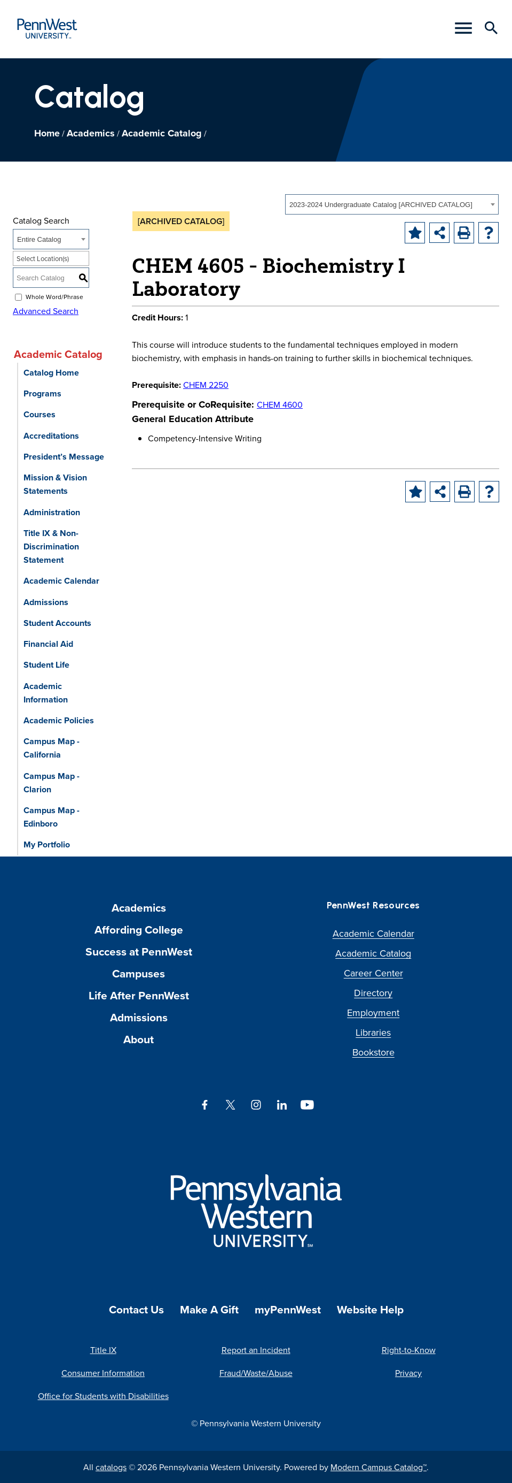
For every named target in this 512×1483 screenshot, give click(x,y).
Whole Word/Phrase (54, 296)
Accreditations (51, 436)
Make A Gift (209, 1309)
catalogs (111, 1467)
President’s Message (63, 456)
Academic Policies (58, 720)
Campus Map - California (51, 748)
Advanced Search (45, 311)
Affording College (138, 929)
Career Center (373, 973)
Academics (91, 133)
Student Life (46, 665)
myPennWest (288, 1309)
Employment (373, 1012)
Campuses (138, 973)
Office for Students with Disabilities (103, 1396)
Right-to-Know (409, 1350)
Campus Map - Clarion (51, 783)
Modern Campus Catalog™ (378, 1467)
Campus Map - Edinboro (51, 817)
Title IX (103, 1350)
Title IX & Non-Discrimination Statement (51, 546)
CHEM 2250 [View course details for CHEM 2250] (206, 385)
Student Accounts (57, 623)
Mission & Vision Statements (55, 484)
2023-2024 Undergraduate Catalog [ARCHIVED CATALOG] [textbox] (380, 205)
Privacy (408, 1373)
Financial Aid (48, 644)
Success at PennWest (138, 951)
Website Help (370, 1309)
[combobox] (392, 204)
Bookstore (373, 1052)
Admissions (45, 602)
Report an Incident (256, 1350)
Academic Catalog (162, 133)
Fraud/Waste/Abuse (256, 1373)
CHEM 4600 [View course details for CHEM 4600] (280, 404)
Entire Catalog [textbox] (39, 239)
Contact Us (136, 1309)
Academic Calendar (61, 581)
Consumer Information (103, 1373)
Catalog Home (51, 372)
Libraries (373, 1032)
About (138, 1039)
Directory (373, 992)
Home (47, 133)
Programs (42, 393)
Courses (39, 414)
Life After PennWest (139, 995)
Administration (51, 512)
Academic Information (45, 693)
